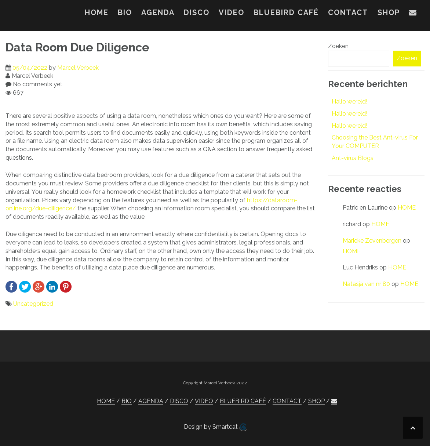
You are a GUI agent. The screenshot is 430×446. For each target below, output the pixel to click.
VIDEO (231, 12)
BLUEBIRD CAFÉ (286, 12)
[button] (413, 14)
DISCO (196, 12)
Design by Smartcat (215, 427)
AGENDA (158, 12)
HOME (97, 12)
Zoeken (338, 46)
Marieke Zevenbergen (372, 240)
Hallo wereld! (349, 101)
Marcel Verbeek (78, 67)
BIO (125, 12)
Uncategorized (33, 303)
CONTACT (348, 12)
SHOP (389, 12)
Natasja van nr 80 (366, 283)
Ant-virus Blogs (352, 158)
